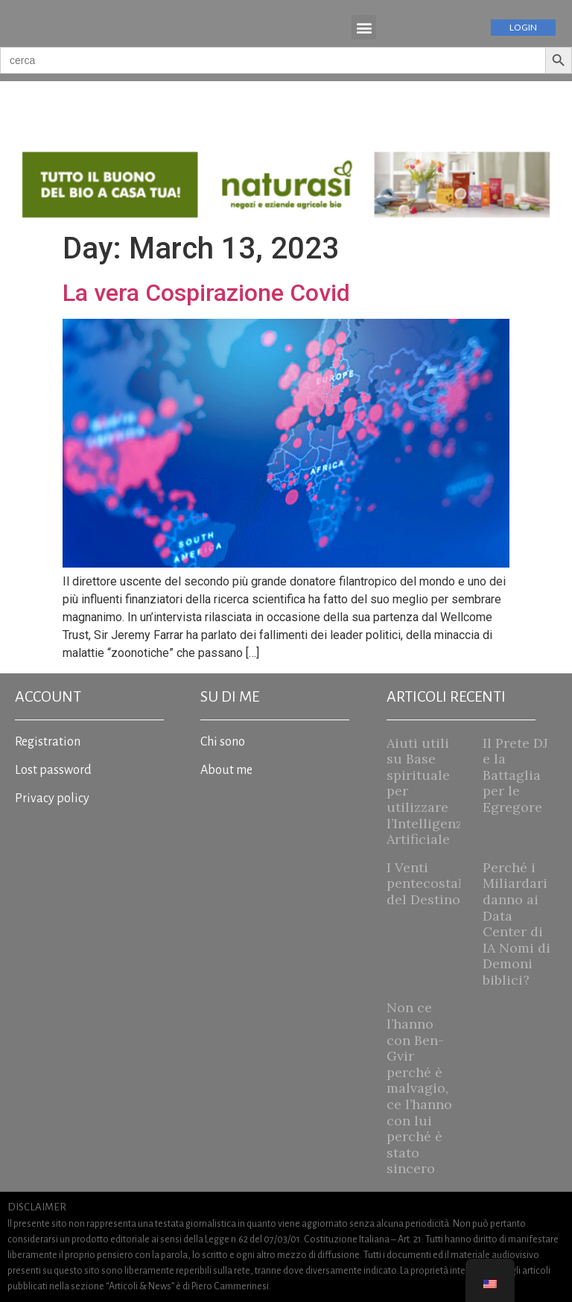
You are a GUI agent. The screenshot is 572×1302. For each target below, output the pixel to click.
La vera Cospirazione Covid (206, 293)
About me (226, 770)
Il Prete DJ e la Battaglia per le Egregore (515, 775)
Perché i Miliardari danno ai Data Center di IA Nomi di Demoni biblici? (516, 923)
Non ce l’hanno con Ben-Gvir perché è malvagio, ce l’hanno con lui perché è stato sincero (419, 1088)
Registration (47, 742)
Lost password (53, 770)
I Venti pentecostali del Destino (427, 883)
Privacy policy (52, 798)
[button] (364, 27)
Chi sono (222, 742)
